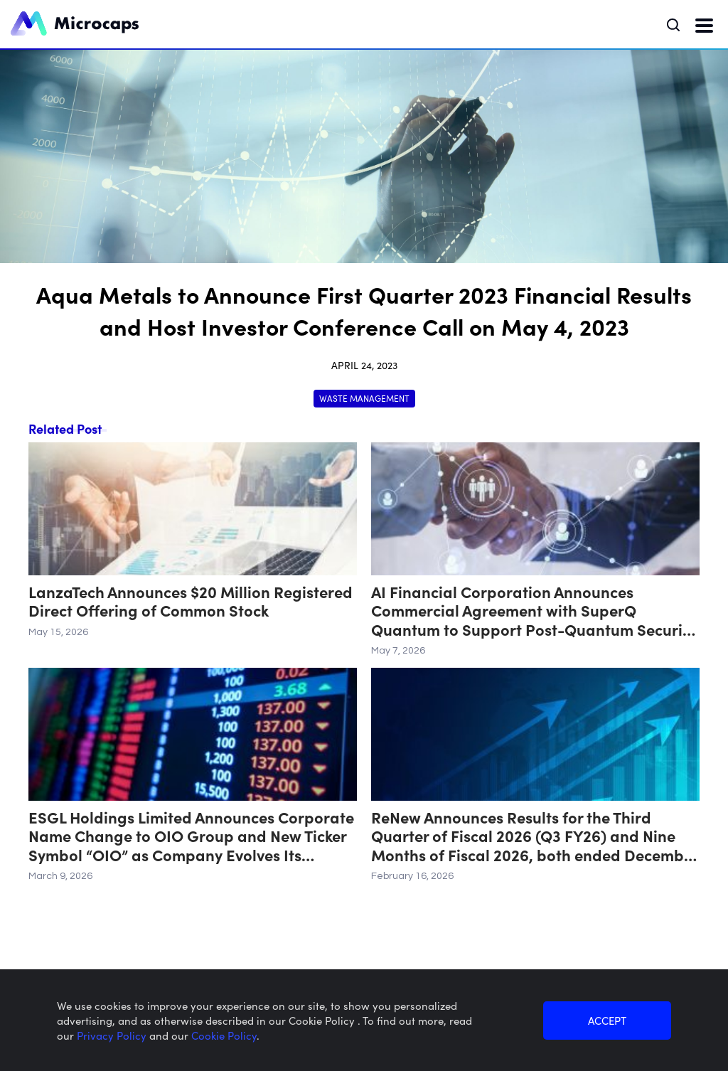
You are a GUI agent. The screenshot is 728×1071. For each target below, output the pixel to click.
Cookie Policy (224, 1035)
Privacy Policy (113, 1035)
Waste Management (364, 398)
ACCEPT (607, 1020)
